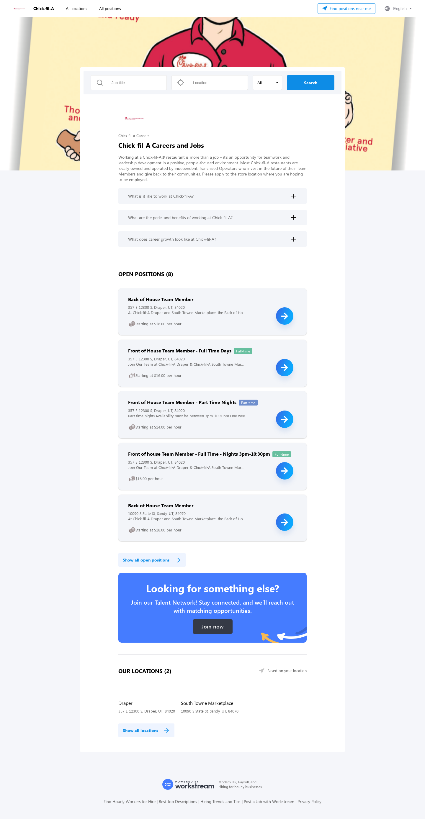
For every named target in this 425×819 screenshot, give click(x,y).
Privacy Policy (309, 801)
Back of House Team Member (160, 299)
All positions (110, 8)
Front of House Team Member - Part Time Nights (182, 402)
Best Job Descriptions (178, 801)
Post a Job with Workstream (269, 801)
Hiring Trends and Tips (220, 801)
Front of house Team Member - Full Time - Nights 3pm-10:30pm (199, 454)
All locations (76, 8)
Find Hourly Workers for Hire (130, 801)
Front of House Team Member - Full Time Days (179, 350)
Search (310, 83)
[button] (397, 9)
